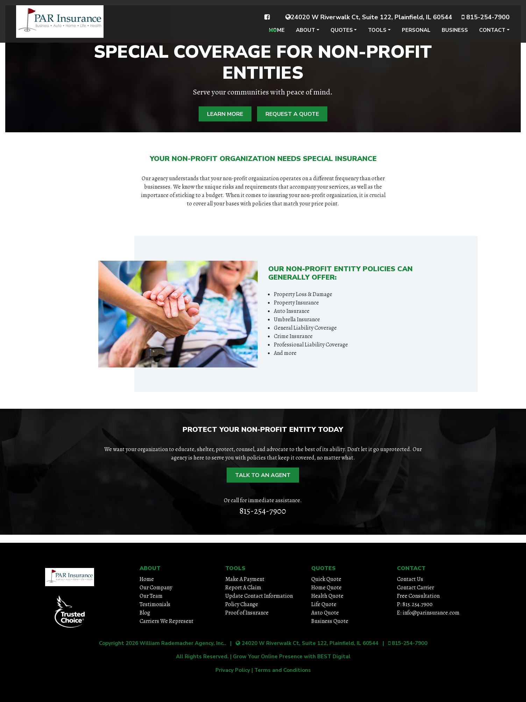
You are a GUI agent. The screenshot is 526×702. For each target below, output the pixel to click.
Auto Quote (325, 613)
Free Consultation (418, 596)
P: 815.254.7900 (415, 604)
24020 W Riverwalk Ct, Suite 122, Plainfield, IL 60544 (368, 22)
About (305, 34)
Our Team (151, 596)
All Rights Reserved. (202, 656)
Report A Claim (243, 587)
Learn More (225, 114)
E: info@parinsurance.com (428, 613)
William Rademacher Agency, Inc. (182, 643)
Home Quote (326, 587)
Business (455, 34)
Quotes (341, 34)
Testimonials (155, 604)
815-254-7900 (486, 22)
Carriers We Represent (166, 621)
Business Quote (329, 621)
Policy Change (241, 604)
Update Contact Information (259, 596)
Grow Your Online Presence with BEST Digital (291, 656)
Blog (145, 613)
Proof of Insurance (247, 613)
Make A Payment (244, 579)
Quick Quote (326, 579)
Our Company (156, 587)
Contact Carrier (415, 587)
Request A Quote (292, 114)
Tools (377, 34)
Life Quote (323, 604)
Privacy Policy (232, 670)
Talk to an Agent (263, 475)
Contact (492, 34)
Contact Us (410, 579)
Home (277, 34)
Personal (416, 34)
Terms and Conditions (282, 670)
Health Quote (327, 596)
